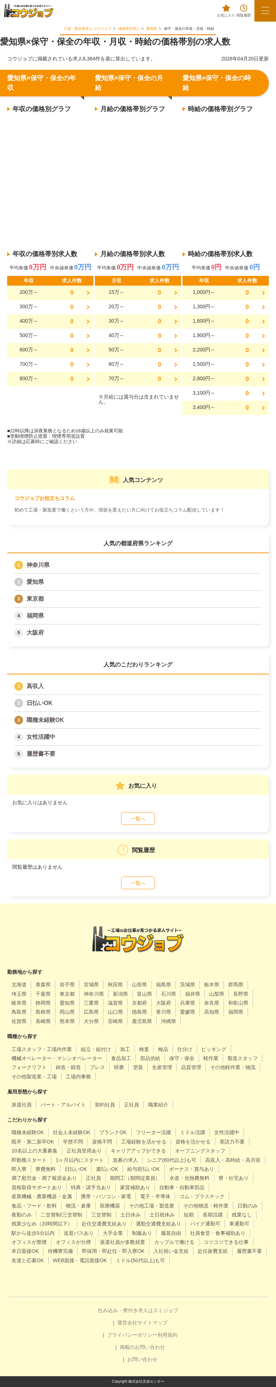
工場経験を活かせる (143, 1142)
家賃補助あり (135, 1187)
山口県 (115, 1012)
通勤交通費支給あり (158, 1224)
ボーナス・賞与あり (191, 1169)
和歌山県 (238, 1003)
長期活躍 (213, 1215)
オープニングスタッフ (200, 1151)
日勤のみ (248, 1206)
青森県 (43, 984)
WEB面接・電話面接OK (80, 1260)
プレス (97, 1067)
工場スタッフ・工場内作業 (42, 1049)
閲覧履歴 (243, 11)
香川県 (163, 1012)
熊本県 (67, 1021)
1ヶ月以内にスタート (80, 1160)
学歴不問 (73, 1142)
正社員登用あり (84, 1151)
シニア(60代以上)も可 (171, 1160)
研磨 (119, 1067)
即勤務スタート (29, 1160)
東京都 (35, 599)
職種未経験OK (45, 720)
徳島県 (139, 1012)
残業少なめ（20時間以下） (42, 1224)
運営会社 (127, 1322)
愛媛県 (187, 1012)
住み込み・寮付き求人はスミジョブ (138, 1310)
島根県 (43, 1012)
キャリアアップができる (138, 1151)
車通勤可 (239, 1224)
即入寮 (19, 1169)
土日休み (130, 1215)
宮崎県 (115, 1021)
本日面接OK (25, 1251)
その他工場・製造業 (151, 1206)
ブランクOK (112, 1132)
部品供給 (150, 1058)
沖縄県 (168, 1021)
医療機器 (110, 1206)
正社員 (131, 1105)
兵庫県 (187, 1003)
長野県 (240, 994)
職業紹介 (158, 1105)
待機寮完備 (60, 1251)
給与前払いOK (143, 1169)
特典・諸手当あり (91, 1187)
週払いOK (107, 1169)
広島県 (91, 1012)
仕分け (184, 1049)
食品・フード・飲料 (34, 1206)
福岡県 (35, 616)
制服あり (142, 1233)
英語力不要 (232, 1142)
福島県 (163, 984)
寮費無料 (46, 1169)
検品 (163, 1049)
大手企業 (113, 1233)
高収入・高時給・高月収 (233, 1160)
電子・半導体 (155, 1196)
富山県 (144, 994)
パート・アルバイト (63, 1105)
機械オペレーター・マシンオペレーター (57, 1058)
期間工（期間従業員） (135, 1178)
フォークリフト (29, 1067)
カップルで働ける (174, 1242)
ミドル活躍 (192, 1132)
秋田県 (115, 984)
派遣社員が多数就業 (122, 1242)
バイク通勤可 (205, 1224)
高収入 (35, 686)
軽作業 (210, 1058)
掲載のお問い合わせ (142, 1347)
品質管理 (191, 1067)
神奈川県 (38, 565)
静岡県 (43, 1003)
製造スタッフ (242, 1058)
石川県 (168, 994)
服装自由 (171, 1233)
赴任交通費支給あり (104, 1224)
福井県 (192, 994)
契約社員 (105, 1105)
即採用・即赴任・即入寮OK (113, 1251)
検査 (144, 1049)
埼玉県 (19, 994)
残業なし (242, 1215)
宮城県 (91, 984)
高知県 (211, 1012)
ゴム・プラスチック (202, 1196)
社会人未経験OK (71, 1132)
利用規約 (167, 1335)
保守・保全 (181, 1058)
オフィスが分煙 (73, 1242)
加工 (125, 1049)
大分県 (91, 1021)
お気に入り (226, 11)
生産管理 (162, 1067)
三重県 (91, 1003)
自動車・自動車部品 (181, 1187)
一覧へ (138, 819)
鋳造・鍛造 (68, 1067)
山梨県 (216, 994)
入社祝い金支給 (171, 1251)
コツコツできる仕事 (226, 1242)
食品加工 (121, 1058)
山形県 (139, 984)
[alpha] (29, 10)
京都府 (139, 1003)
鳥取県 (19, 1012)
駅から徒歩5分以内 (33, 1233)
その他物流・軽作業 (206, 1206)
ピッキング (213, 1049)
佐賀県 (19, 1021)
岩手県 (67, 984)
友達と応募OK (28, 1260)
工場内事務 (78, 1076)
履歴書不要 (41, 754)
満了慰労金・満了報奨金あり (44, 1178)
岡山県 (67, 1012)
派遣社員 (22, 1105)
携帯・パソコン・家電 (106, 1196)
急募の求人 (125, 1160)
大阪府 (35, 632)
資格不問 (102, 1142)
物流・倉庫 (78, 1206)
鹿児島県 (142, 1021)
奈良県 (211, 1003)
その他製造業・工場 (34, 1076)
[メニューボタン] (265, 11)
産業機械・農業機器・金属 (42, 1196)
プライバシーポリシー (132, 1335)
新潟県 (120, 994)
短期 (189, 1215)
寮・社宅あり (233, 1178)
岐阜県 (19, 1003)
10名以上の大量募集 (35, 1151)
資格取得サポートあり (37, 1187)
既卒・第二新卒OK (33, 1142)
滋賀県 (115, 1003)
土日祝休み (162, 1215)
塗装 (138, 1067)
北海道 (19, 984)
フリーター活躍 (153, 1132)
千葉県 (43, 994)
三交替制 (101, 1215)
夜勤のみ (22, 1215)
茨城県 (187, 984)
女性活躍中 (41, 737)
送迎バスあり (79, 1233)
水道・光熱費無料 (189, 1178)
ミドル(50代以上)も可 (140, 1260)
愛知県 (35, 582)
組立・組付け (96, 1049)
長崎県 (43, 1021)
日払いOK (39, 703)
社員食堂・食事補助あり (217, 1233)
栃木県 (211, 984)
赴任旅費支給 (213, 1251)
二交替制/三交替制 (61, 1215)
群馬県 (235, 984)
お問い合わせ (142, 1359)
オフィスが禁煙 (29, 1242)
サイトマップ (152, 1322)
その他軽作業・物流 (233, 1067)
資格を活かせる (193, 1142)
